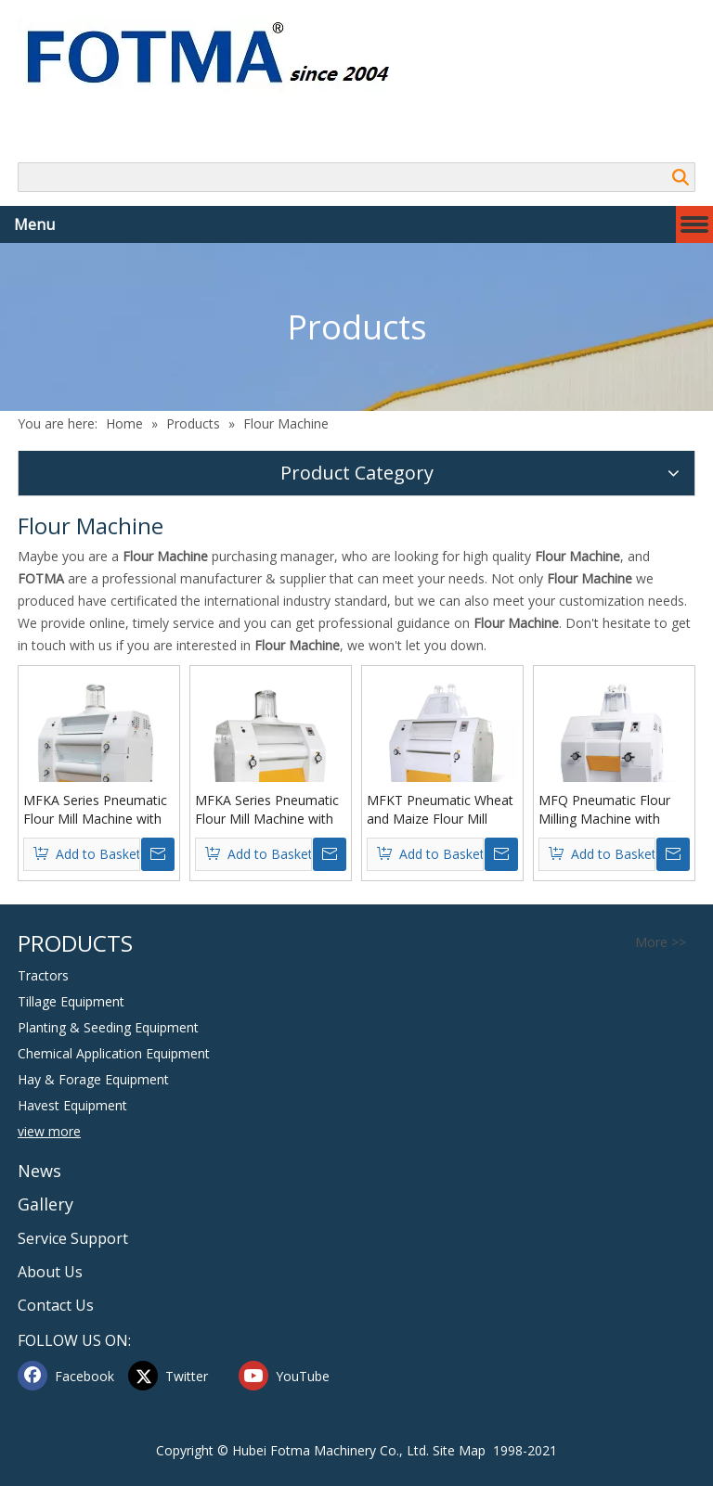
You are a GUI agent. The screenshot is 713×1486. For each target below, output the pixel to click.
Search (680, 177)
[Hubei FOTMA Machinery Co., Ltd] (218, 56)
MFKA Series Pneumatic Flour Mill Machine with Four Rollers (267, 809)
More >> (660, 942)
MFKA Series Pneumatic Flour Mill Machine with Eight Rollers (95, 809)
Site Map (459, 1450)
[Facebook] (69, 1375)
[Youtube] (290, 1375)
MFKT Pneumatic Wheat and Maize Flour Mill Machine (440, 809)
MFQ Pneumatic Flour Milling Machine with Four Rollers (604, 809)
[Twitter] (179, 1375)
